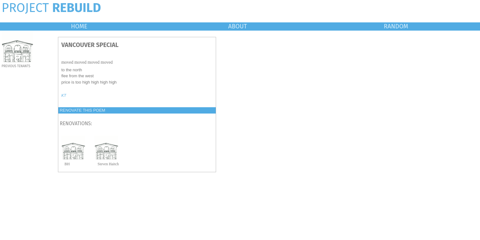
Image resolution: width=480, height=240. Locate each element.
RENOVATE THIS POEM (82, 110)
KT (63, 95)
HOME (79, 26)
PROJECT (51, 7)
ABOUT (237, 26)
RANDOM (396, 26)
